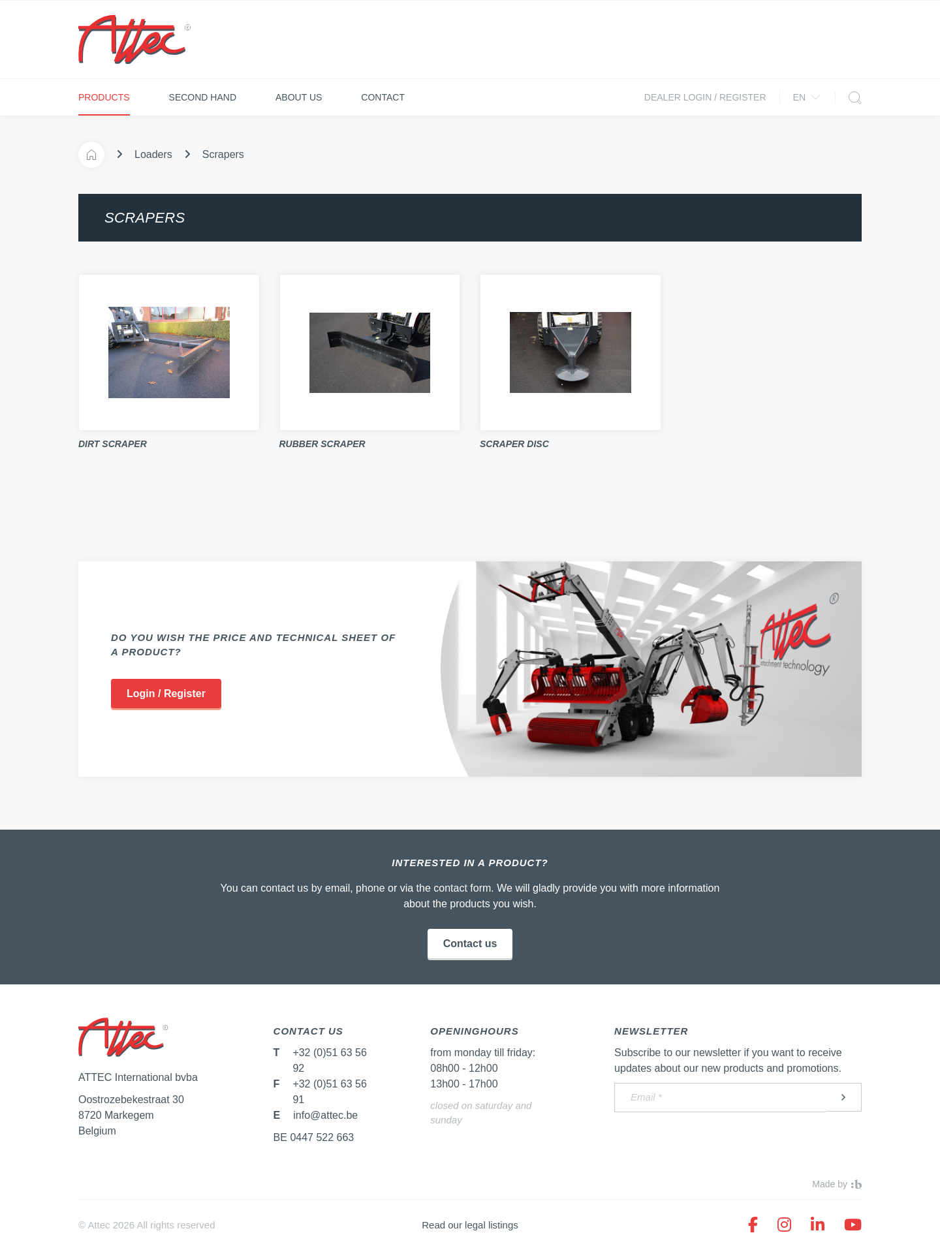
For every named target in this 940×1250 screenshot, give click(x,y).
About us (298, 97)
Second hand (202, 97)
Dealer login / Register (705, 97)
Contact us (470, 943)
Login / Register (166, 693)
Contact (383, 97)
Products (104, 97)
